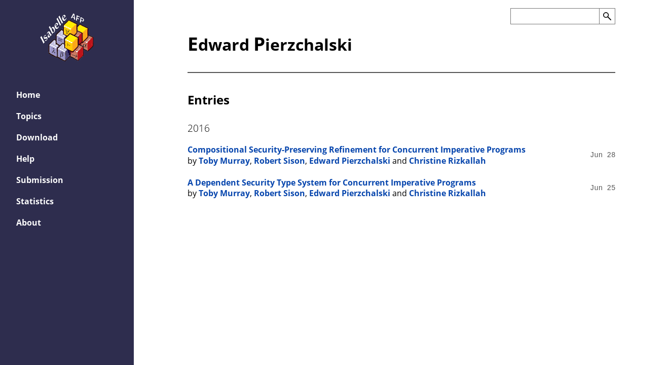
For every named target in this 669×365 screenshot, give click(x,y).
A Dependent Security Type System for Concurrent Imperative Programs (332, 182)
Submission (39, 180)
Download (37, 137)
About (28, 222)
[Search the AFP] (554, 16)
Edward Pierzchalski (349, 160)
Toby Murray (224, 160)
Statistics (35, 201)
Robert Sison (279, 160)
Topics (29, 116)
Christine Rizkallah (447, 160)
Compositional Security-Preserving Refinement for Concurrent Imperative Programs (357, 149)
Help (25, 158)
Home (28, 94)
